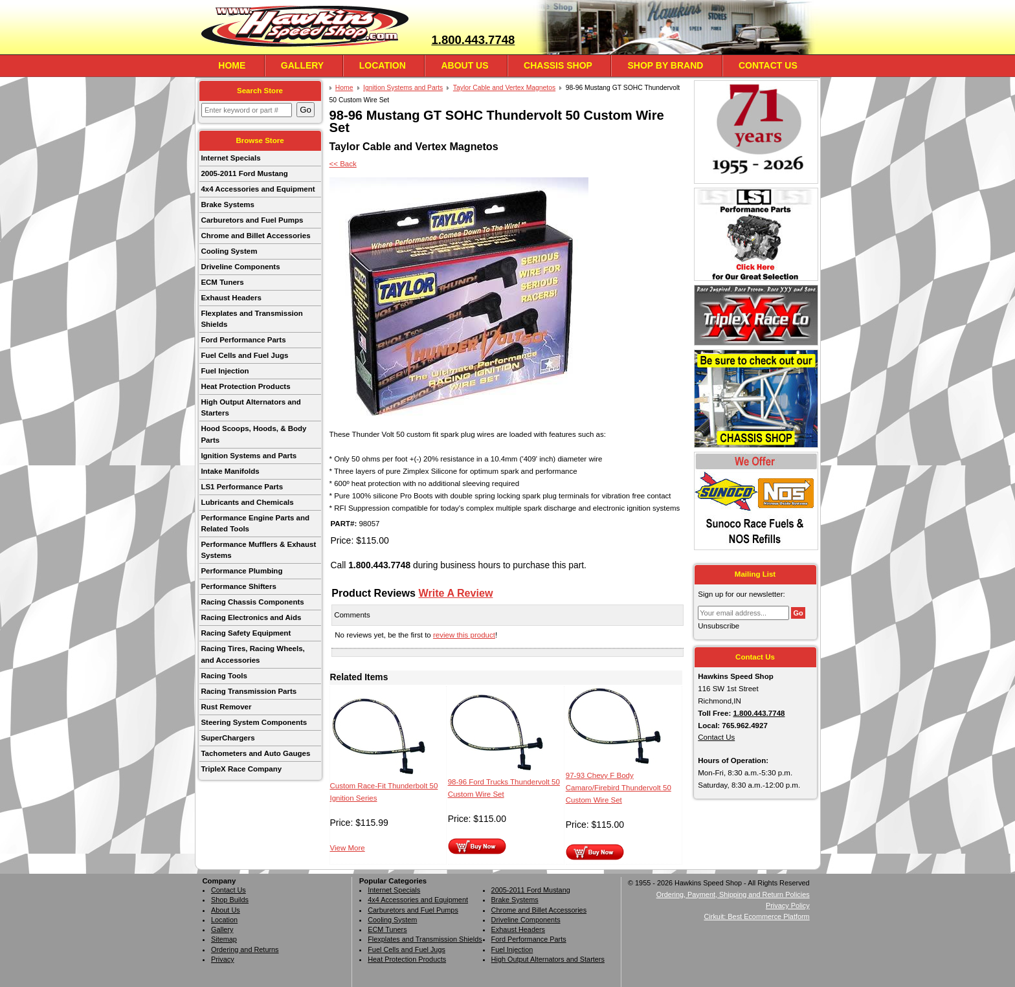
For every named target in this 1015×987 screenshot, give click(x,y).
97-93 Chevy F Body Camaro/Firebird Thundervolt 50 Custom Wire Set (618, 787)
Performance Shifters (238, 586)
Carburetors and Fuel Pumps (252, 220)
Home (231, 65)
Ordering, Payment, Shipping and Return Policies (733, 894)
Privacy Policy (788, 905)
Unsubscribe (718, 626)
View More (347, 848)
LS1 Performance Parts (242, 487)
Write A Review (456, 593)
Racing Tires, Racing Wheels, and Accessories (252, 654)
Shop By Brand (665, 65)
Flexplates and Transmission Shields (251, 318)
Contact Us (768, 65)
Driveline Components (240, 267)
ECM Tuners (222, 282)
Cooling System (229, 251)
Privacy (222, 959)
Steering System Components (254, 722)
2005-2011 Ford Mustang (244, 173)
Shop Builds (230, 900)
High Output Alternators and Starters (250, 407)
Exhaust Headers (231, 298)
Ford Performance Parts (243, 340)
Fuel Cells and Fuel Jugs (244, 355)
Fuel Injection (225, 371)
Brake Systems (227, 204)
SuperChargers (227, 738)
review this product (464, 635)
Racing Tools (224, 676)
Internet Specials (230, 158)
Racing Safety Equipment (246, 633)
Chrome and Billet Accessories (255, 235)
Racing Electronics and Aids (251, 617)
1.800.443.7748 (473, 40)
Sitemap (224, 939)
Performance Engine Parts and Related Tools (255, 523)
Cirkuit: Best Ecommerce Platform (757, 916)
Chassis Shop (558, 65)
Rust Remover (226, 707)
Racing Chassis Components (252, 602)
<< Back (343, 164)
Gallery (302, 65)
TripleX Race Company (241, 769)
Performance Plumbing (241, 571)
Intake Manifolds (230, 471)
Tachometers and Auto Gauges (255, 753)
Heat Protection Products (245, 386)
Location (382, 65)
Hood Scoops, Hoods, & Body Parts (253, 434)
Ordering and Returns (245, 949)
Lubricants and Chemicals (247, 502)
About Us (464, 65)
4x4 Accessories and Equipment (258, 189)
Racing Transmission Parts (248, 691)
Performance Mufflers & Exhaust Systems (258, 549)
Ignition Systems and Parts (248, 456)
